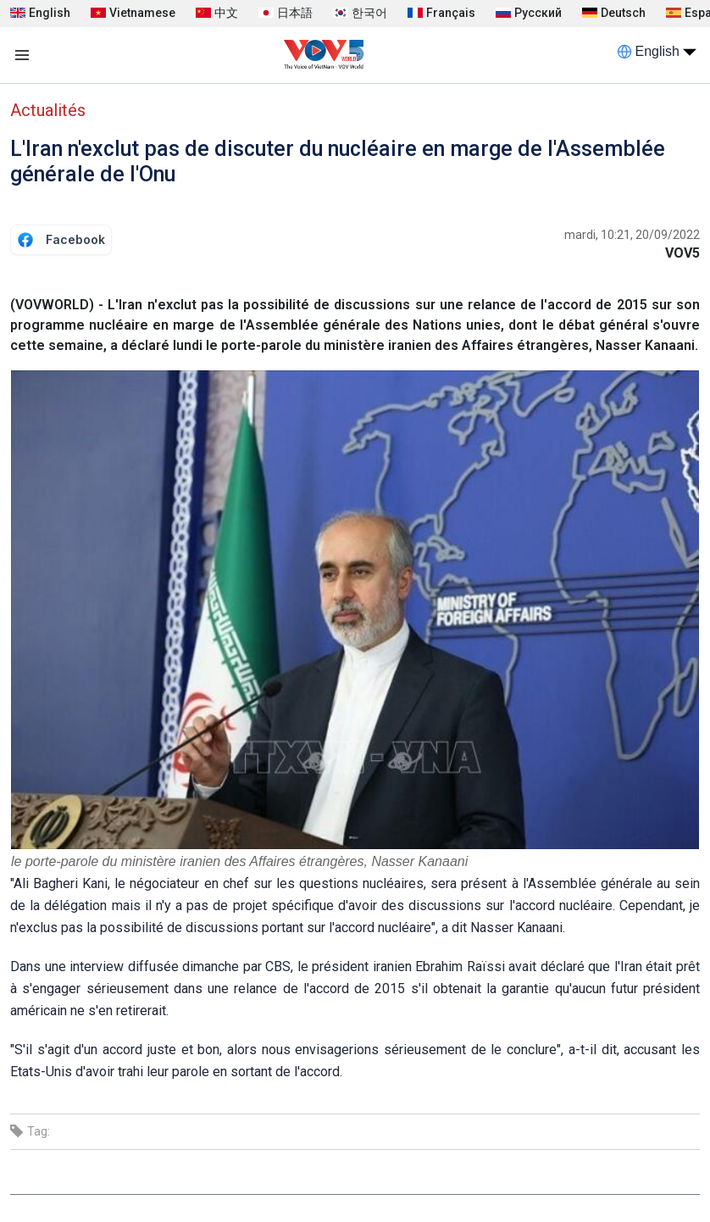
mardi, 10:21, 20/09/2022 (632, 235)
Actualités (48, 110)
